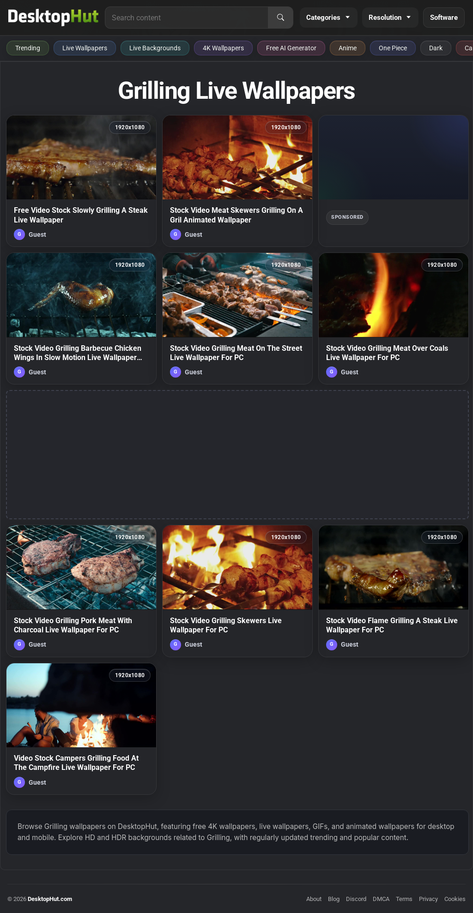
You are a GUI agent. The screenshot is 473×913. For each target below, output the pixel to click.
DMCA (381, 898)
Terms (404, 898)
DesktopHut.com (50, 898)
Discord (356, 898)
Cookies (455, 898)
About (313, 898)
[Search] (280, 17)
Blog (334, 898)
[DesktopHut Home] (53, 17)
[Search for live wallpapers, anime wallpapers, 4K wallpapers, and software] (186, 17)
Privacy (428, 898)
